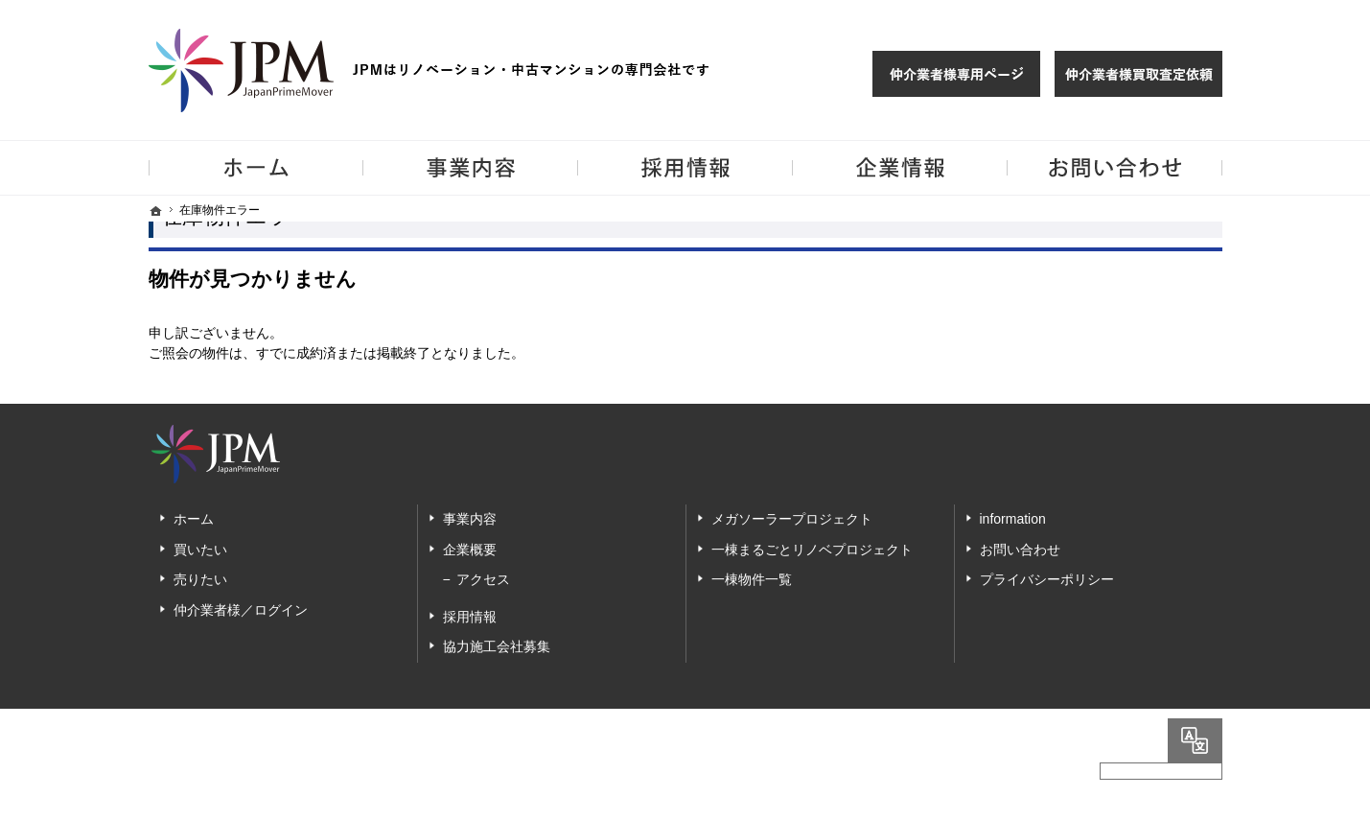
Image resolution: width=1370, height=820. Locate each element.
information (1013, 519)
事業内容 (470, 519)
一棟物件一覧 (751, 579)
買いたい (200, 549)
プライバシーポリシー (1047, 579)
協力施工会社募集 (496, 646)
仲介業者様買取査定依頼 (1138, 74)
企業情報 (900, 168)
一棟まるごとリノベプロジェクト (812, 549)
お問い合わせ (1020, 549)
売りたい (200, 579)
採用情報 (470, 616)
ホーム (194, 519)
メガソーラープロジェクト (791, 519)
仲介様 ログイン (956, 74)
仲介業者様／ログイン (241, 610)
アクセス (483, 579)
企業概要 (470, 549)
